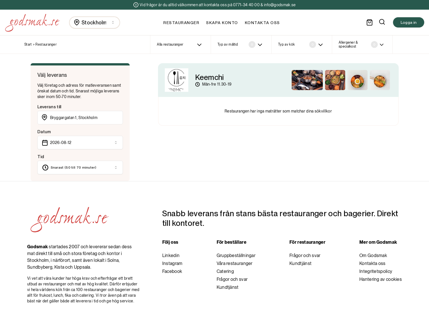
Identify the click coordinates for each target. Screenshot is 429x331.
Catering (225, 271)
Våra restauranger (235, 263)
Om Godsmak (373, 255)
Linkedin (171, 255)
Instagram (172, 263)
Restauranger (181, 22)
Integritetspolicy (375, 271)
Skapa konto (222, 22)
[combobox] (94, 22)
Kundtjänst (228, 287)
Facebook (172, 271)
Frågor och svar (232, 279)
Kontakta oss (262, 22)
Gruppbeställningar (236, 255)
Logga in (409, 22)
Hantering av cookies (380, 279)
